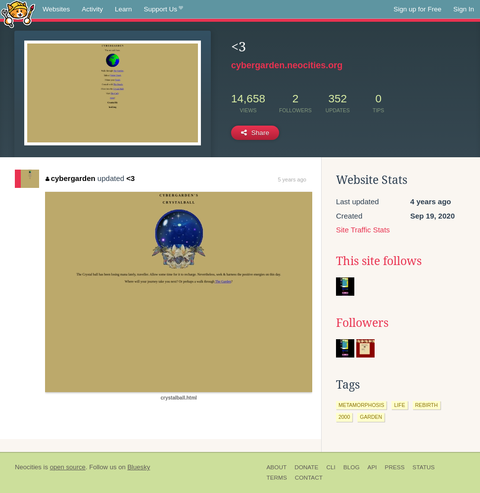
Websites (56, 9)
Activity (92, 9)
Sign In (463, 9)
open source (68, 467)
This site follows (379, 261)
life (399, 405)
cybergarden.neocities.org (286, 65)
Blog (351, 467)
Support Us (163, 9)
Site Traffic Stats (363, 229)
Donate (306, 467)
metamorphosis (361, 405)
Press (395, 467)
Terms (277, 477)
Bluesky (138, 467)
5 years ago (292, 179)
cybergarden (71, 178)
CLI (330, 467)
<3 (130, 178)
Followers (362, 322)
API (372, 467)
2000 (344, 417)
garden (371, 417)
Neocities (28, 467)
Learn (123, 9)
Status (424, 467)
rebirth (426, 405)
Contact (309, 477)
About (277, 467)
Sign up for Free (417, 9)
